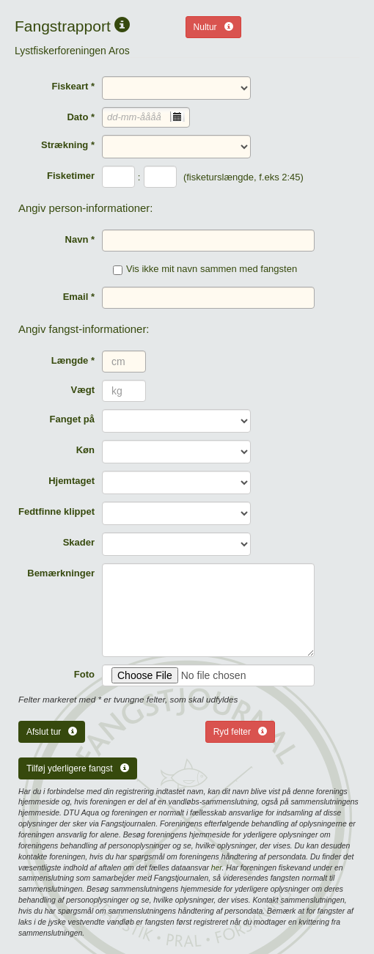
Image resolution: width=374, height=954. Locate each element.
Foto (84, 674)
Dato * (81, 116)
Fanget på (72, 419)
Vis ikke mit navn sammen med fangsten (205, 269)
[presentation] (177, 116)
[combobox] (146, 117)
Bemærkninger (61, 573)
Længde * (73, 360)
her (216, 868)
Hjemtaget (71, 480)
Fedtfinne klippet (56, 511)
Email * (79, 296)
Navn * (80, 239)
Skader (79, 542)
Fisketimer (71, 175)
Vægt (83, 389)
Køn (85, 449)
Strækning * (68, 144)
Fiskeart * (73, 86)
